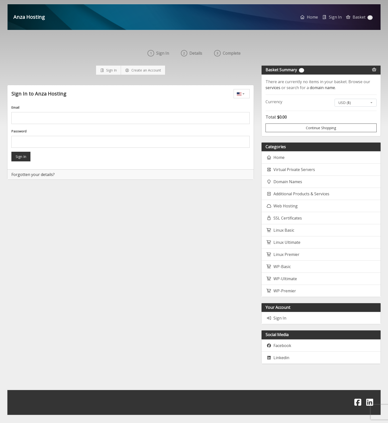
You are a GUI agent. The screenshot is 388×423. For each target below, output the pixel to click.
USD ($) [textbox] (345, 102)
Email (15, 107)
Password (18, 131)
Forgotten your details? (33, 174)
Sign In (21, 156)
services (273, 87)
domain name (322, 87)
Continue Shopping (321, 127)
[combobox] (242, 93)
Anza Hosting (29, 17)
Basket (359, 17)
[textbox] (241, 94)
